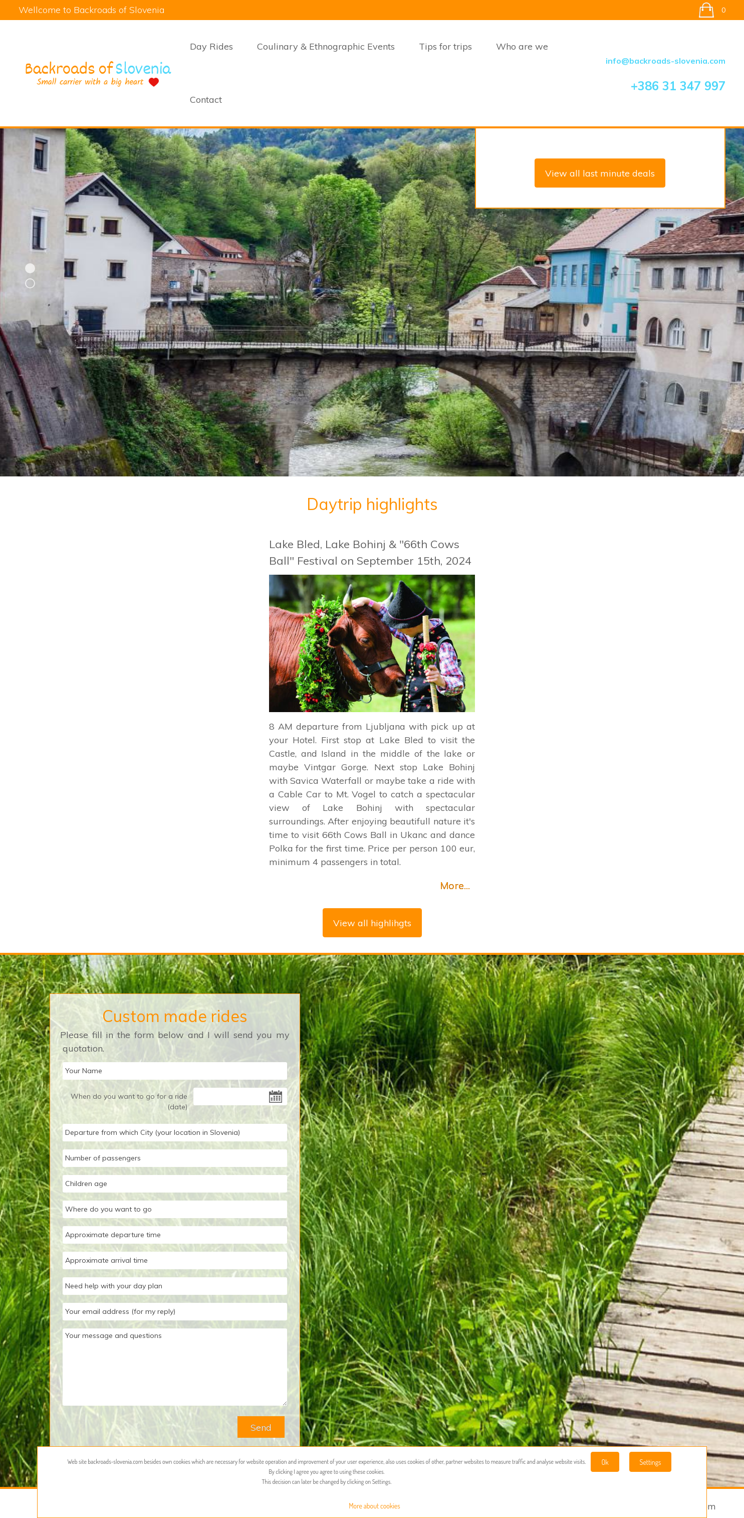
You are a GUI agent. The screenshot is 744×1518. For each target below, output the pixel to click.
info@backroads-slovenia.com (665, 61)
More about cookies (374, 1505)
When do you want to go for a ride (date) (129, 1101)
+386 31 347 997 (678, 85)
